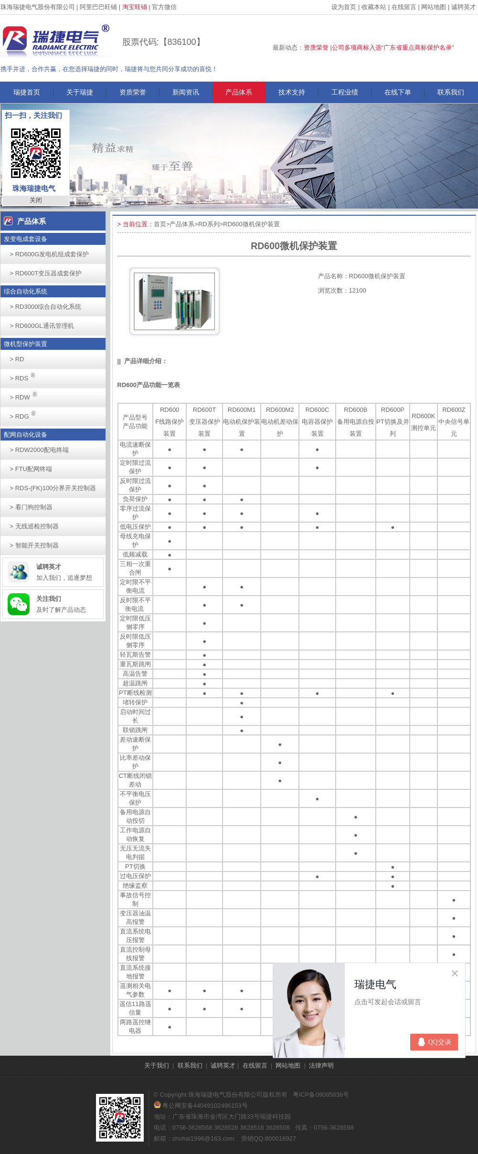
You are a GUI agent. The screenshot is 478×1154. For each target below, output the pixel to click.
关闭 (36, 200)
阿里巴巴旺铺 (98, 6)
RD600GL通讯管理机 (42, 325)
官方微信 (164, 6)
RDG (25, 413)
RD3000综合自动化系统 (46, 306)
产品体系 (238, 92)
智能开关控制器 (34, 545)
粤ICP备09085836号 (321, 1094)
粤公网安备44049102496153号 (201, 1105)
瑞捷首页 (26, 92)
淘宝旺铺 (134, 6)
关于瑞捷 (79, 92)
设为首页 (343, 6)
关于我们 (156, 1065)
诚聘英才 (463, 6)
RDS (25, 375)
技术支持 (291, 92)
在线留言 (404, 6)
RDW (26, 394)
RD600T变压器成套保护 (46, 273)
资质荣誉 (132, 92)
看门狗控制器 (31, 507)
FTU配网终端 (31, 468)
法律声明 (321, 1065)
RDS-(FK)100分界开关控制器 (53, 488)
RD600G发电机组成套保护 (49, 254)
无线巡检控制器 (34, 526)
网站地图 (433, 6)
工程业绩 (344, 92)
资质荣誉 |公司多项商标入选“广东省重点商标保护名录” (379, 47)
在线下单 (397, 92)
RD (17, 359)
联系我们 (450, 92)
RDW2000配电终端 (39, 449)
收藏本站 (373, 6)
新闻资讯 (185, 92)
